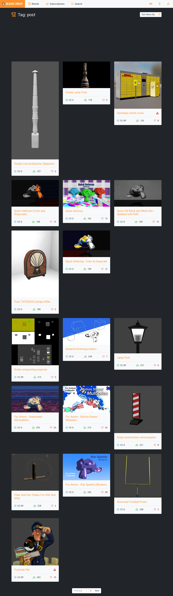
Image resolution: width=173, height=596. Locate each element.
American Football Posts (132, 501)
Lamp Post (123, 357)
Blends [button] (33, 4)
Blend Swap (12, 4)
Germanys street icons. (130, 113)
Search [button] (76, 4)
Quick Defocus (74, 211)
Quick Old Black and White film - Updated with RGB (136, 212)
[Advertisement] (86, 40)
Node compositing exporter (30, 369)
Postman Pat (22, 569)
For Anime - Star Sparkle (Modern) (86, 484)
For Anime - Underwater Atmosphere (28, 418)
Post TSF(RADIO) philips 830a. (32, 301)
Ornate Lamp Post (76, 92)
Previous (78, 590)
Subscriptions (55, 4)
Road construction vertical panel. (136, 437)
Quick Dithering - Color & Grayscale (86, 261)
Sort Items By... (151, 14)
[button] (160, 4)
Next (97, 590)
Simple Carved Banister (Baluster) (34, 163)
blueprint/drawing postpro (81, 349)
